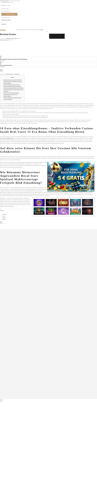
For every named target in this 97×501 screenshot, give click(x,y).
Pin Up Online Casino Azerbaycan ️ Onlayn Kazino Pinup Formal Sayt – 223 (20, 297)
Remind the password (5, 19)
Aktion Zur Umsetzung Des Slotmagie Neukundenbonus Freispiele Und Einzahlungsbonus (11, 94)
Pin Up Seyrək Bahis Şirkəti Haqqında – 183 (14, 299)
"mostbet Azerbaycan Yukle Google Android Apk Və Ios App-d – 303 (19, 269)
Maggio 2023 (7, 257)
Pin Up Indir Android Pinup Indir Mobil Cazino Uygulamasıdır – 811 (19, 296)
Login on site (10, 14)
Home (1, 39)
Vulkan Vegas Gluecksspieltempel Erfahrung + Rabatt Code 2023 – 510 (19, 312)
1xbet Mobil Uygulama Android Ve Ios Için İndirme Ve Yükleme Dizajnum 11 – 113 (21, 279)
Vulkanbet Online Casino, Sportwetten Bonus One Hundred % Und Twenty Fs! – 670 (22, 316)
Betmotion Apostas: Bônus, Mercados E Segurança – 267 (16, 284)
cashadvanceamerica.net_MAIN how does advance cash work (17, 286)
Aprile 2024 (7, 239)
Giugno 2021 (7, 262)
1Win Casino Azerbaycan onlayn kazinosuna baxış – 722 (16, 274)
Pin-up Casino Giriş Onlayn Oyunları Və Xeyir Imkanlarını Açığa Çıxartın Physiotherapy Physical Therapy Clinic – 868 (29, 302)
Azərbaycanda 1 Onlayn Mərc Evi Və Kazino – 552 (15, 281)
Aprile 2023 (7, 259)
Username (3, 8)
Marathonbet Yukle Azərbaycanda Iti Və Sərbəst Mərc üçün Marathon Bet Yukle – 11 (22, 289)
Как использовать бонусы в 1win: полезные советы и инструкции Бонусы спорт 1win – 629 (24, 318)
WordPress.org (8, 327)
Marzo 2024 (7, 240)
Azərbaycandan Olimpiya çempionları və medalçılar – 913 (16, 282)
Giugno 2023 (7, 256)
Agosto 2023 (7, 252)
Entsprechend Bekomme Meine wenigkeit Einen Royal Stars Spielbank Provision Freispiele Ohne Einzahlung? (14, 89)
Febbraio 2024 (7, 242)
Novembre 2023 (8, 247)
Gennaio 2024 (7, 244)
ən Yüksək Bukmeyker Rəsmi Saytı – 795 (13, 287)
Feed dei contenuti (8, 324)
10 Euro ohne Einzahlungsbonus (6, 138)
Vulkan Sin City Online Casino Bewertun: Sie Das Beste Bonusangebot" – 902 (21, 311)
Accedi (6, 322)
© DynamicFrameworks (4, 0)
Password (3, 11)
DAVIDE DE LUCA (9, 38)
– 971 (6, 267)
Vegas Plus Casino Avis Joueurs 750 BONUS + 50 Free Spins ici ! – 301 (19, 307)
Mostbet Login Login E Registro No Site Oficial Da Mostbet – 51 (18, 292)
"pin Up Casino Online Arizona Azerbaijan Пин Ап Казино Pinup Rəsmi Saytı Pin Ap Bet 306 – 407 (25, 270)
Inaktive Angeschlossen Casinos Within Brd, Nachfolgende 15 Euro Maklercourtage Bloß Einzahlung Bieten (13, 81)
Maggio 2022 (7, 261)
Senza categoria (5, 39)
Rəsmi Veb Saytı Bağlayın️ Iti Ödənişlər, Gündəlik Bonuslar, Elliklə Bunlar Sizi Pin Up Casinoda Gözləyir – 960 (27, 304)
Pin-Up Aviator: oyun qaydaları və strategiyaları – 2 (15, 301)
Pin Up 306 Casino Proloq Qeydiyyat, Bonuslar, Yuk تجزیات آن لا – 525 (19, 294)
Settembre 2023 (8, 250)
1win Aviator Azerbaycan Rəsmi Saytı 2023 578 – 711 (16, 272)
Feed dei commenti (9, 326)
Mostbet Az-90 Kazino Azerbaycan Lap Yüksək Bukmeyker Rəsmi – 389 (19, 291)
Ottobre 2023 (7, 249)
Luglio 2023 (7, 254)
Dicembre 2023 (8, 245)
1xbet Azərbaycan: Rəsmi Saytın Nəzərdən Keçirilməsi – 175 (17, 277)
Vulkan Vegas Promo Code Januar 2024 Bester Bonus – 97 (17, 314)
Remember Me (5, 17)
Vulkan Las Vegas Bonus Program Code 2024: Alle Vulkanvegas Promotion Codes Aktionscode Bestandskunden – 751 (29, 309)
